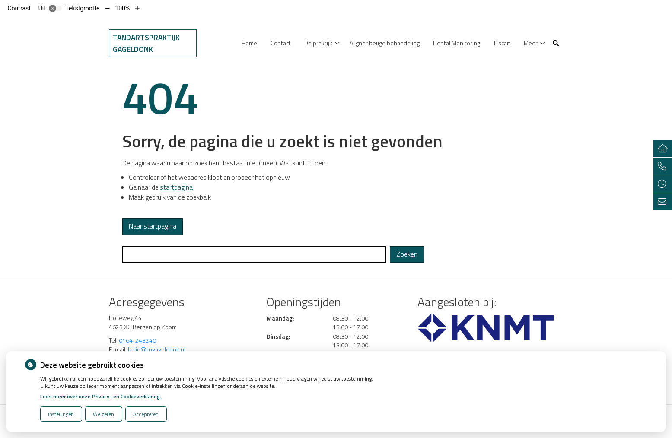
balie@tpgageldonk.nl (156, 349)
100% (122, 8)
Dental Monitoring (456, 43)
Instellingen (61, 414)
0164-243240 (137, 340)
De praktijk (318, 43)
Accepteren (146, 414)
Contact (281, 43)
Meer (531, 43)
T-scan (501, 43)
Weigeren (103, 414)
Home (249, 43)
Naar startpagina (152, 226)
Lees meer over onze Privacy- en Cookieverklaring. (100, 396)
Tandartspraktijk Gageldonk (146, 43)
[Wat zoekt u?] (254, 254)
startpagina (176, 187)
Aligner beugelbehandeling (385, 43)
